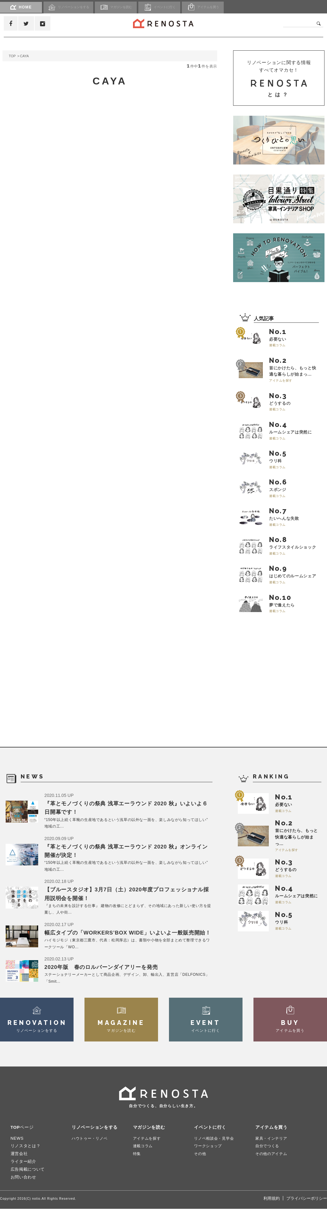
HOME (21, 7)
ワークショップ (209, 1168)
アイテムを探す (148, 1160)
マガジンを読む (150, 1149)
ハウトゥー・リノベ (91, 1160)
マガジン (127, 7)
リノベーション (73, 7)
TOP (12, 56)
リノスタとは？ (26, 1168)
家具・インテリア (272, 1160)
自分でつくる (268, 1168)
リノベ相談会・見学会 (215, 1160)
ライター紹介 (23, 1184)
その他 (200, 1176)
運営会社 (19, 1176)
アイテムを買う (272, 1149)
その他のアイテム (272, 1176)
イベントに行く (211, 1149)
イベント (176, 7)
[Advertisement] (280, 705)
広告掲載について (28, 1191)
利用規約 (271, 1220)
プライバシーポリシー (306, 1220)
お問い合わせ (23, 1199)
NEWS (17, 1160)
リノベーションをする (96, 1149)
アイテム (224, 7)
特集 (137, 1176)
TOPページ (23, 1149)
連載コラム (144, 1168)
